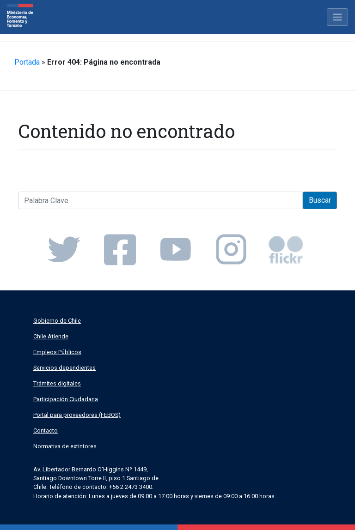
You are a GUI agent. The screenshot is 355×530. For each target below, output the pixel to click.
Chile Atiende (50, 336)
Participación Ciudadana (65, 399)
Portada (27, 62)
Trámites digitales (57, 383)
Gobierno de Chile (57, 320)
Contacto (45, 430)
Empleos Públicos (57, 352)
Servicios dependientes (64, 367)
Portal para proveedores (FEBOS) (77, 414)
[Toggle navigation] (337, 17)
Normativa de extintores (65, 446)
